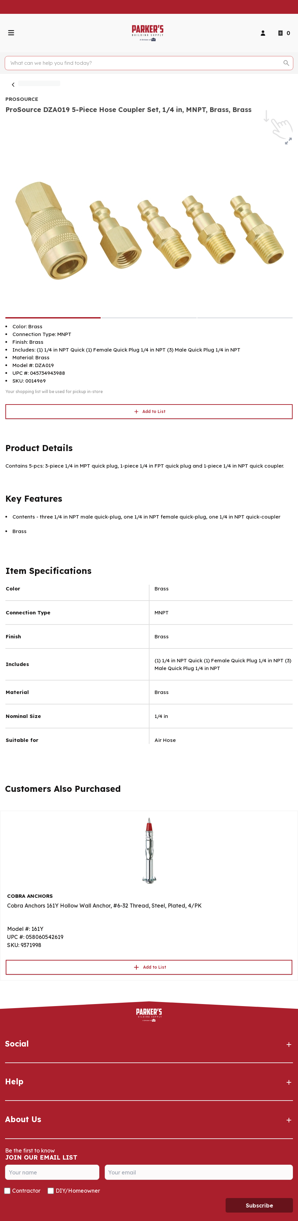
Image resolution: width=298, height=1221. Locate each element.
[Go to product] (149, 850)
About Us (149, 1119)
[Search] (145, 63)
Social (149, 1043)
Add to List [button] (149, 411)
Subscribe (259, 1205)
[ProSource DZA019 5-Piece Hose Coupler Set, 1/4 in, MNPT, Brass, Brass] (53, 317)
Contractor (26, 1190)
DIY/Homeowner (78, 1190)
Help (149, 1081)
